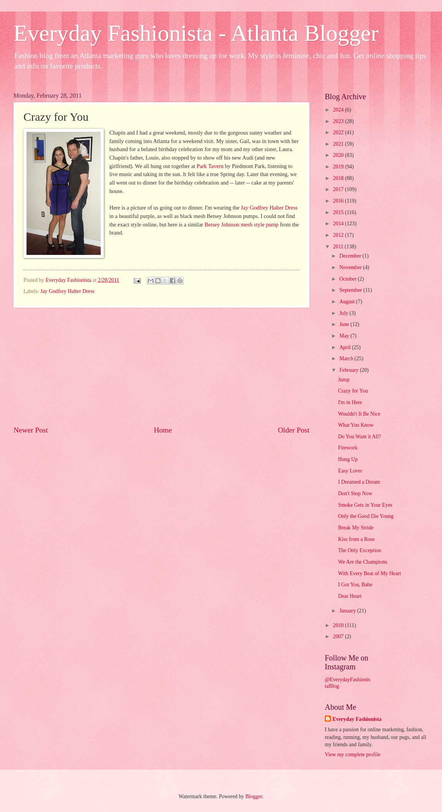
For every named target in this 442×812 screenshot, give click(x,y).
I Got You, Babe (355, 584)
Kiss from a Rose (356, 539)
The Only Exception (359, 550)
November (351, 267)
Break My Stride (355, 528)
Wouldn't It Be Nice (359, 414)
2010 (339, 625)
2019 (339, 167)
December (350, 256)
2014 (339, 223)
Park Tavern (210, 166)
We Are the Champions (362, 562)
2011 (339, 247)
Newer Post (30, 430)
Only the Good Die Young (366, 516)
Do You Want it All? (359, 436)
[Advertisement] (161, 366)
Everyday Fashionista (357, 719)
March (346, 358)
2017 (339, 189)
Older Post (293, 430)
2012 (339, 235)
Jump (343, 380)
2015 (339, 212)
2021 (339, 144)
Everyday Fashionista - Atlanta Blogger (196, 33)
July (344, 313)
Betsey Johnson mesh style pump (241, 224)
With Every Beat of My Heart (369, 573)
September (351, 290)
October (348, 279)
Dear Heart (349, 596)
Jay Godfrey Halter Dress (269, 208)
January (348, 611)
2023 (339, 121)
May (345, 336)
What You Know (355, 425)
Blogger (253, 796)
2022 (339, 132)
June (345, 324)
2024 (339, 110)
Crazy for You (353, 391)
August (347, 301)
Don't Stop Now (355, 493)
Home (163, 430)
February (349, 370)
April (345, 347)
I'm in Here (350, 402)
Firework (347, 448)
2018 (339, 178)
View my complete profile (352, 754)
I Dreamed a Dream (359, 482)
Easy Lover (350, 471)
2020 (339, 155)
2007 (339, 636)
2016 (339, 201)
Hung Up (347, 459)
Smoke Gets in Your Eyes (365, 505)
